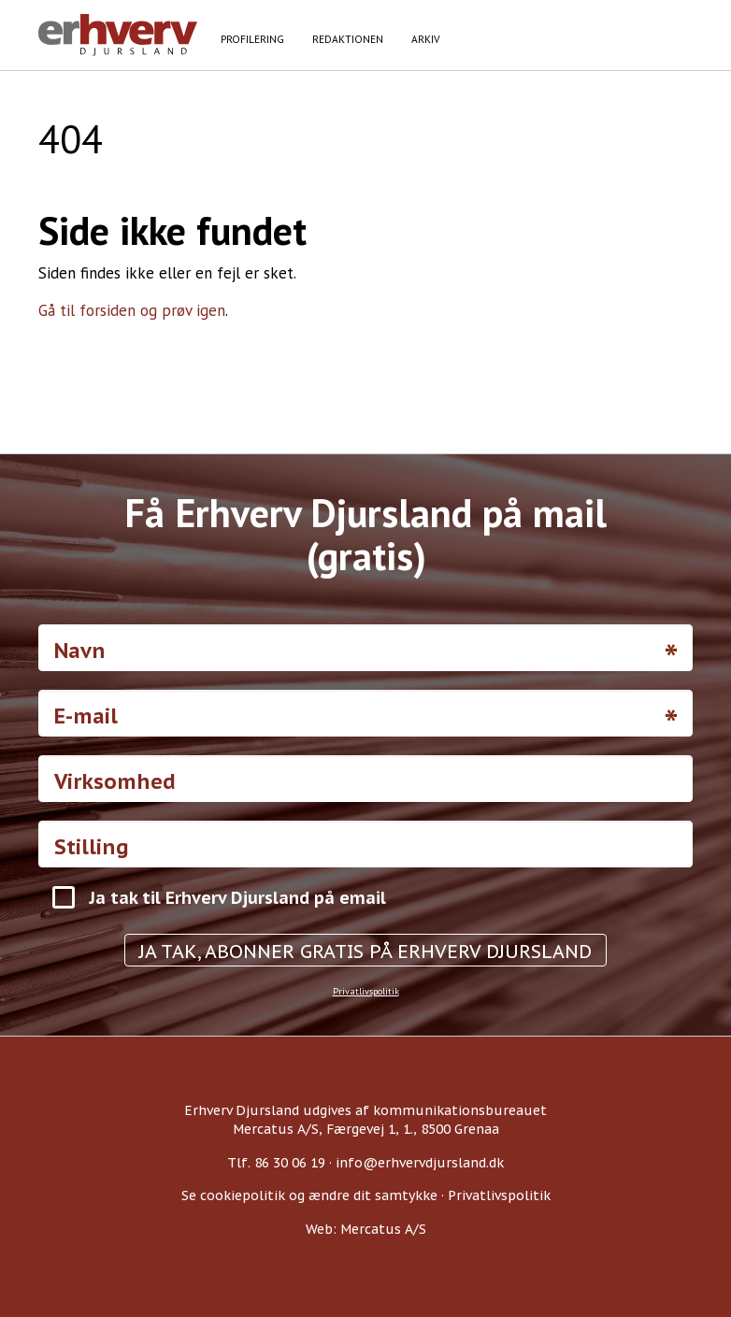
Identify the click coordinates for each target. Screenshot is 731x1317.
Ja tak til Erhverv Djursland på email (237, 898)
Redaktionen (347, 39)
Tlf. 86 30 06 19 (276, 1162)
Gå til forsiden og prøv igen (131, 310)
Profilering (252, 39)
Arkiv (425, 39)
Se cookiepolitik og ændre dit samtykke (309, 1195)
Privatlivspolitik (366, 991)
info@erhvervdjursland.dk (420, 1162)
